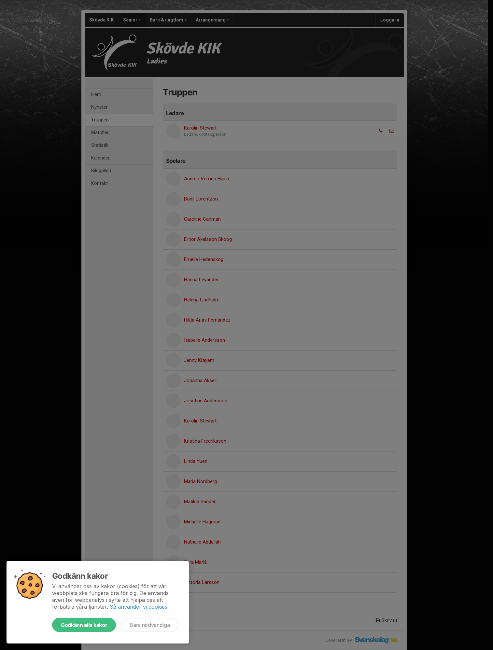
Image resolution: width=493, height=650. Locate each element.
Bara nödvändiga (150, 625)
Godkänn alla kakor (84, 625)
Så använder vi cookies (138, 606)
